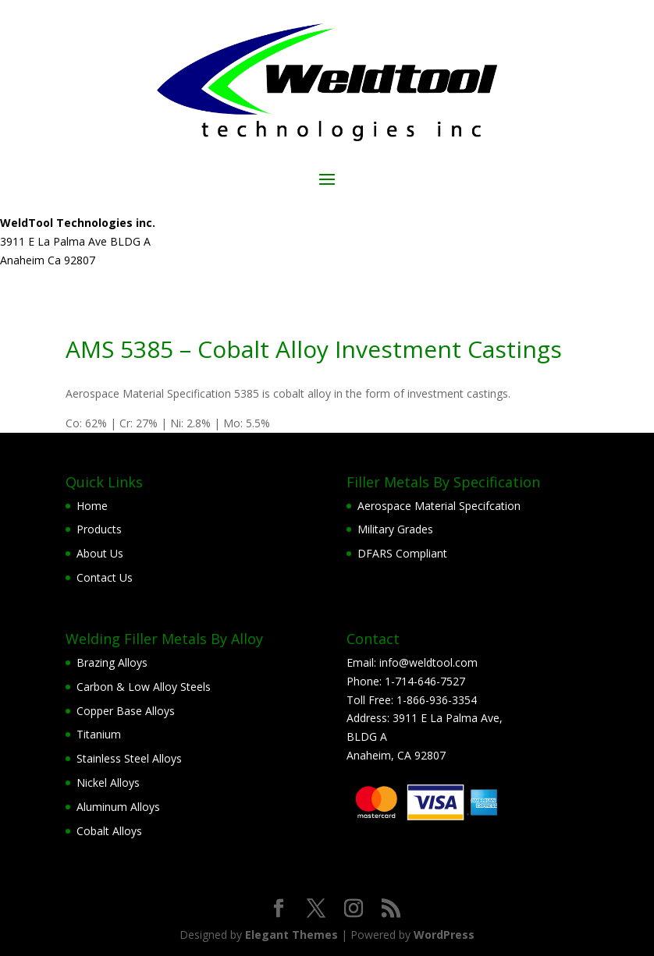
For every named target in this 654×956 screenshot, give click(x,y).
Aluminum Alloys (118, 806)
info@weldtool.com (428, 662)
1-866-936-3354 (436, 699)
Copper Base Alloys (125, 710)
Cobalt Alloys (109, 830)
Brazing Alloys (112, 662)
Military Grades (395, 529)
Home (92, 505)
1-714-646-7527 (425, 681)
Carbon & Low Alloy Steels (143, 686)
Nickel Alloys (108, 782)
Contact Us (104, 577)
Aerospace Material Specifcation (439, 505)
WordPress (444, 934)
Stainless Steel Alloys (129, 758)
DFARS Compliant (402, 553)
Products (99, 529)
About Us (99, 553)
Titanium (98, 734)
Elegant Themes (291, 934)
